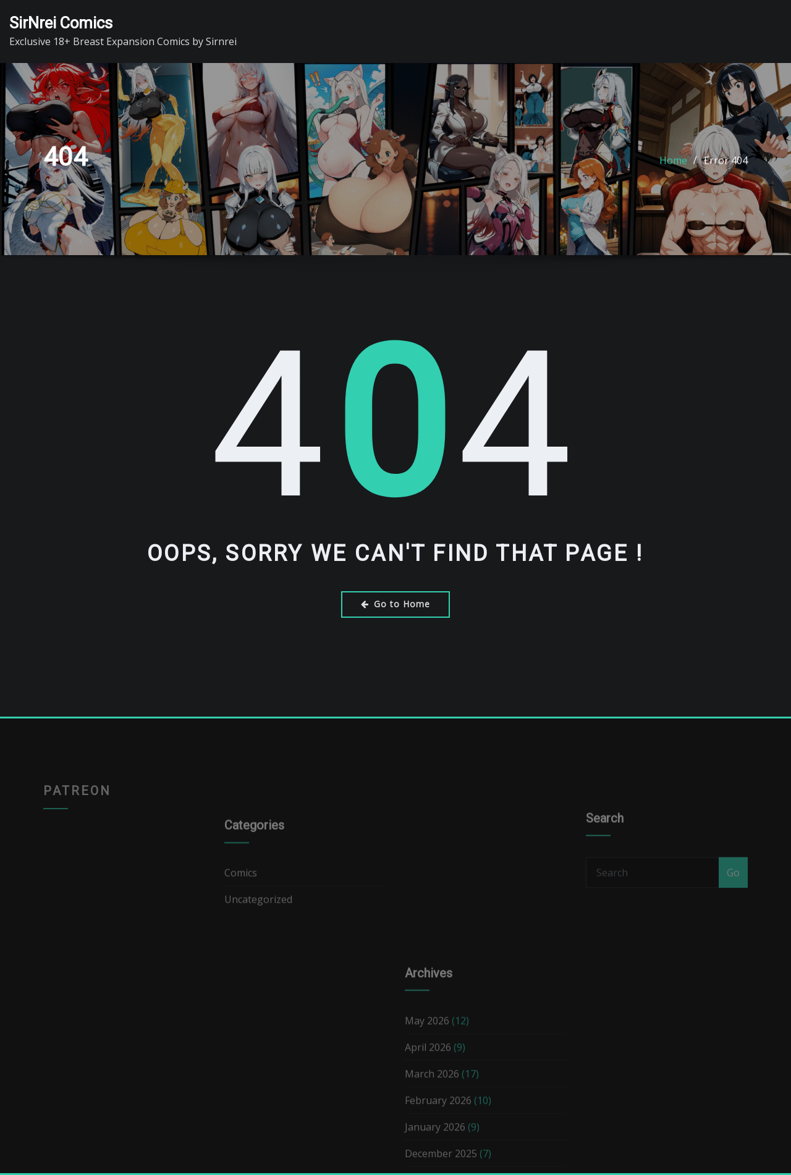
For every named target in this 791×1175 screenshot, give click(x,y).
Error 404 (726, 166)
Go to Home (395, 604)
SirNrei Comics (60, 23)
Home (673, 166)
